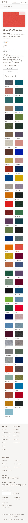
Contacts (4, 449)
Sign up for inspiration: (7, 489)
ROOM (14, 514)
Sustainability (5, 436)
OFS (4, 514)
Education (16, 436)
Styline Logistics (14, 516)
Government (17, 442)
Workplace (16, 429)
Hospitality (16, 439)
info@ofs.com (17, 499)
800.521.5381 (4, 499)
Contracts (16, 519)
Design (4, 442)
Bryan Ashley (20, 514)
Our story (4, 429)
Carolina (8, 514)
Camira (5, 42)
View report (10, 71)
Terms (5, 519)
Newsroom (5, 452)
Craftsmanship (6, 439)
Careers (4, 446)
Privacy (10, 519)
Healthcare (16, 432)
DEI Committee (6, 432)
